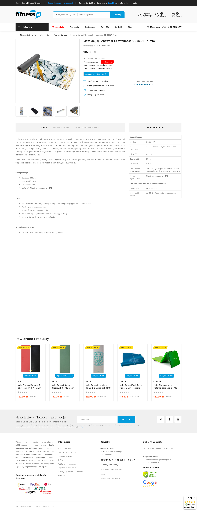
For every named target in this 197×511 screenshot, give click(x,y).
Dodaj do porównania (96, 95)
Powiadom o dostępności (96, 74)
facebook (169, 419)
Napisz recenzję (104, 45)
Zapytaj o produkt (86, 127)
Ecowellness (99, 59)
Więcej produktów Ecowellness (100, 86)
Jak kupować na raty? (67, 452)
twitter (160, 419)
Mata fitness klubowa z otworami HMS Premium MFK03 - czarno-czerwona (30, 388)
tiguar (122, 382)
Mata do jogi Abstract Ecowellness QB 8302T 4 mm (95, 35)
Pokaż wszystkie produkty (98, 81)
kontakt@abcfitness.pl (110, 478)
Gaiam (54, 382)
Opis (44, 127)
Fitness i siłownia (28, 35)
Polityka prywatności (67, 464)
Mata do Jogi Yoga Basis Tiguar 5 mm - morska (130, 386)
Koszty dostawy (65, 456)
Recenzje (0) (61, 127)
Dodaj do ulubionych (96, 90)
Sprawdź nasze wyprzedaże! (60, 3)
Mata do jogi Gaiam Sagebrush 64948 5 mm (63, 386)
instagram (177, 419)
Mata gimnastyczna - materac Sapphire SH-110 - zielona (166, 388)
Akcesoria (44, 35)
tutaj (81, 427)
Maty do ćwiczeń (60, 35)
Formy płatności (65, 448)
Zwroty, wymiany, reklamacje (70, 472)
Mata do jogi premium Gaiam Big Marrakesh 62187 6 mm (98, 388)
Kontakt (61, 475)
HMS (19, 382)
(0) (95, 45)
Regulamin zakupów (67, 468)
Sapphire (158, 382)
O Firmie (61, 460)
